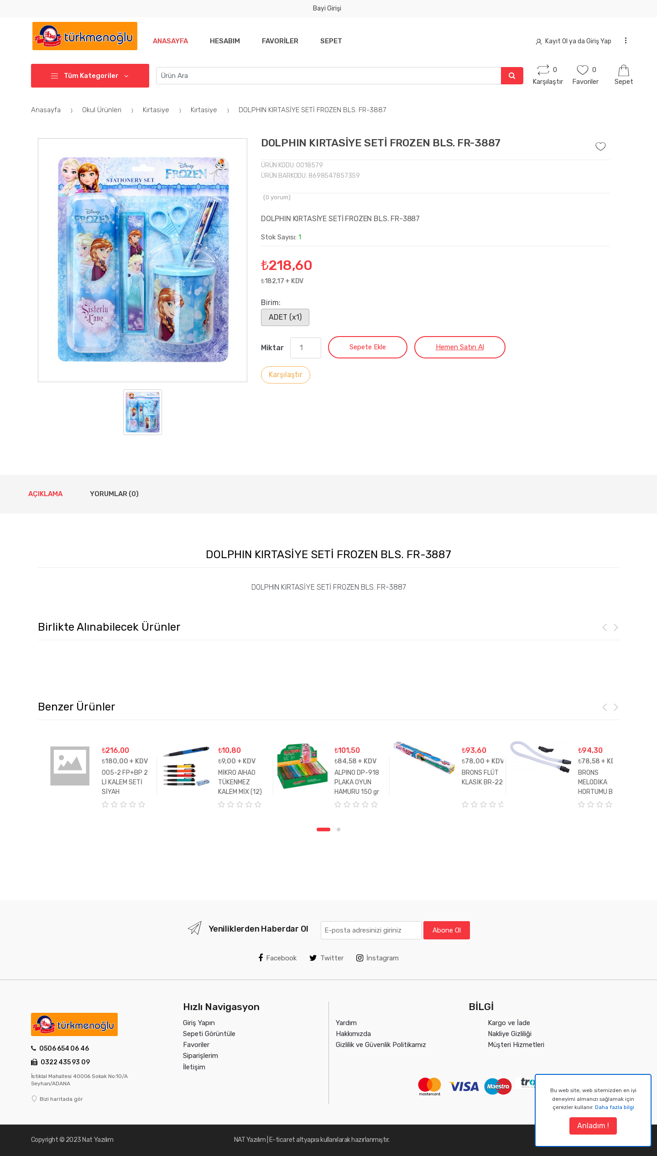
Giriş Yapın (199, 1023)
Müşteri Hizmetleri (516, 1045)
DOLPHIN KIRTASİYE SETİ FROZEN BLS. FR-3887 (312, 110)
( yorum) (277, 197)
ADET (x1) (285, 317)
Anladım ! (593, 1125)
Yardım (346, 1023)
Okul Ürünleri (109, 110)
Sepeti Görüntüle (209, 1034)
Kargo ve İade (509, 1023)
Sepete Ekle (367, 347)
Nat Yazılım (97, 1140)
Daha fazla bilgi (614, 1107)
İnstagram (377, 958)
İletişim (194, 1067)
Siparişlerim (200, 1056)
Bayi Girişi (327, 8)
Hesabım (227, 41)
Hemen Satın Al (460, 347)
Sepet (337, 41)
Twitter (326, 958)
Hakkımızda (353, 1034)
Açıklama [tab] (45, 494)
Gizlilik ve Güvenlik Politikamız (381, 1045)
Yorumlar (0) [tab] (114, 494)
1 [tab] (323, 829)
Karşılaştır (285, 374)
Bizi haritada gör (57, 1099)
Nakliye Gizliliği (510, 1034)
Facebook (277, 958)
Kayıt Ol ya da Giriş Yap (573, 41)
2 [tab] (338, 829)
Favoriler (284, 41)
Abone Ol (447, 930)
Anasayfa (170, 41)
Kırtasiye (163, 110)
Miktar (272, 347)
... (622, 40)
